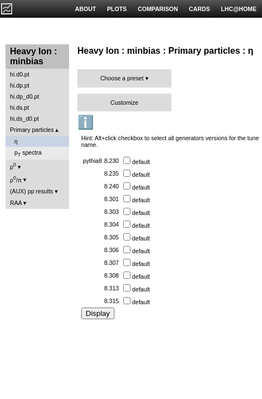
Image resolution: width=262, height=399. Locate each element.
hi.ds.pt (19, 107)
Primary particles (32, 129)
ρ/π (16, 179)
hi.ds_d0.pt (24, 118)
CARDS (199, 9)
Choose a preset (121, 78)
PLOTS (117, 9)
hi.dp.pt (19, 85)
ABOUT (85, 9)
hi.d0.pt (19, 74)
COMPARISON (158, 9)
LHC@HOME (238, 9)
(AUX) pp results (31, 191)
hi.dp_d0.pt (24, 96)
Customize (124, 102)
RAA (16, 203)
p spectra (27, 153)
